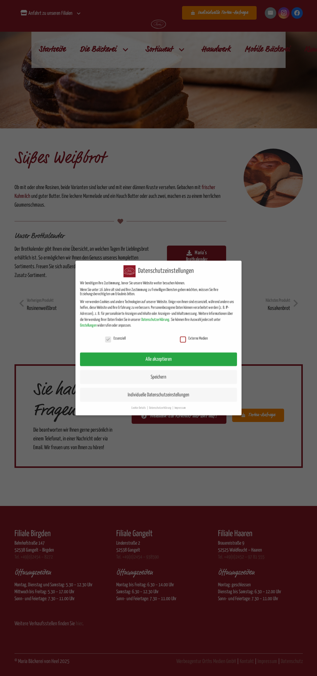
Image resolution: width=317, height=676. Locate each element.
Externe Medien (194, 333)
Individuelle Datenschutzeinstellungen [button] (158, 389)
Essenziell (115, 333)
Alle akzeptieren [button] (159, 353)
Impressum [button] (180, 402)
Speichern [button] (158, 371)
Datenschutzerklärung (155, 314)
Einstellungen (88, 320)
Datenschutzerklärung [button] (160, 402)
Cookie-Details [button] (138, 402)
